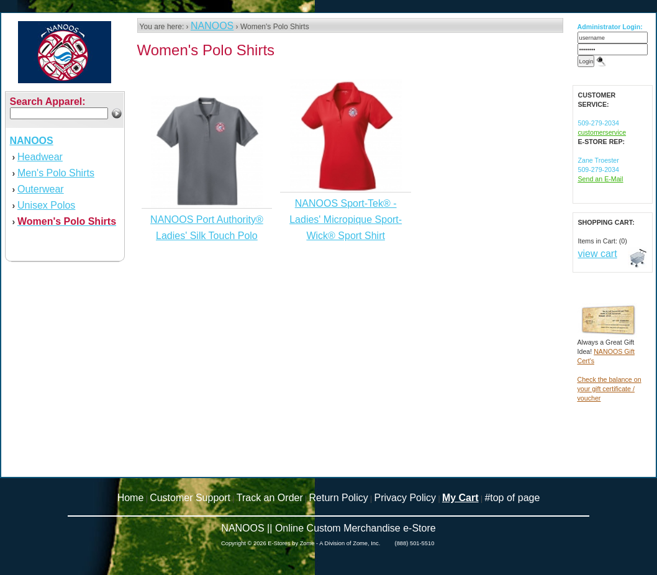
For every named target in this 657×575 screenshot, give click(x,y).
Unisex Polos (46, 205)
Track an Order (270, 497)
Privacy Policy (405, 497)
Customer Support (190, 497)
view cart (597, 253)
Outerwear (40, 189)
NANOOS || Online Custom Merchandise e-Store (328, 528)
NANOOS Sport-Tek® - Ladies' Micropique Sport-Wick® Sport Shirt (345, 219)
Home (130, 497)
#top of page (512, 497)
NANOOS (212, 25)
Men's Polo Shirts (55, 173)
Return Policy (338, 497)
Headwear (40, 157)
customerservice (602, 132)
